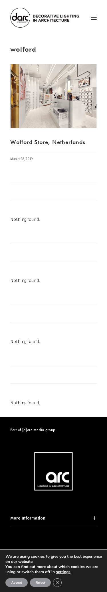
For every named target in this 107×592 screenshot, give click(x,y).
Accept (16, 582)
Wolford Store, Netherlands (47, 142)
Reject (40, 582)
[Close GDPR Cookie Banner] (57, 582)
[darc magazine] (44, 18)
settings (63, 572)
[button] (94, 17)
